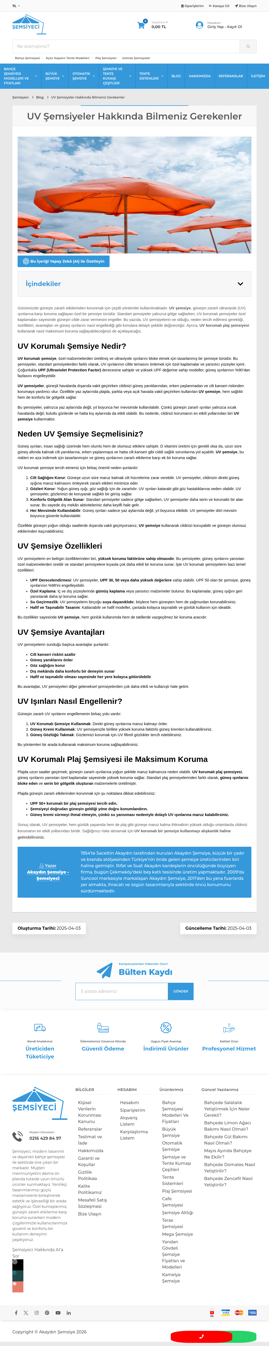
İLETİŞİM (258, 80)
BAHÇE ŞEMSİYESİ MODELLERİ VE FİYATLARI (20, 80)
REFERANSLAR (231, 80)
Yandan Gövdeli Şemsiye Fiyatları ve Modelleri (173, 1258)
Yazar (48, 876)
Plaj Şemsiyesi (105, 62)
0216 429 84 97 (46, 1142)
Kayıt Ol (234, 29)
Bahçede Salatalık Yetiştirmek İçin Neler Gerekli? (227, 1113)
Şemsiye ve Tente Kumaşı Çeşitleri (176, 1167)
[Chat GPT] (40, 1269)
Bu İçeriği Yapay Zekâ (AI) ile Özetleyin (63, 265)
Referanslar (90, 1133)
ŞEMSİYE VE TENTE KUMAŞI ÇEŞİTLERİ (117, 80)
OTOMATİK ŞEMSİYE (84, 80)
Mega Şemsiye (177, 1238)
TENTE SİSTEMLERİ (151, 80)
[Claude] (40, 1291)
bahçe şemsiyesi (50, 1161)
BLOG (176, 80)
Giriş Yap (216, 29)
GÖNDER (180, 995)
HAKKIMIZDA (199, 80)
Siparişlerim (132, 1114)
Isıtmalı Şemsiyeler (136, 62)
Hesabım (129, 1106)
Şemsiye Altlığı (177, 1216)
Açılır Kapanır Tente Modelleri (68, 62)
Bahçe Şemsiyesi (27, 62)
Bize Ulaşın (89, 1217)
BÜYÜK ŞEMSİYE (54, 80)
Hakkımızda (91, 1154)
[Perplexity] (40, 1280)
